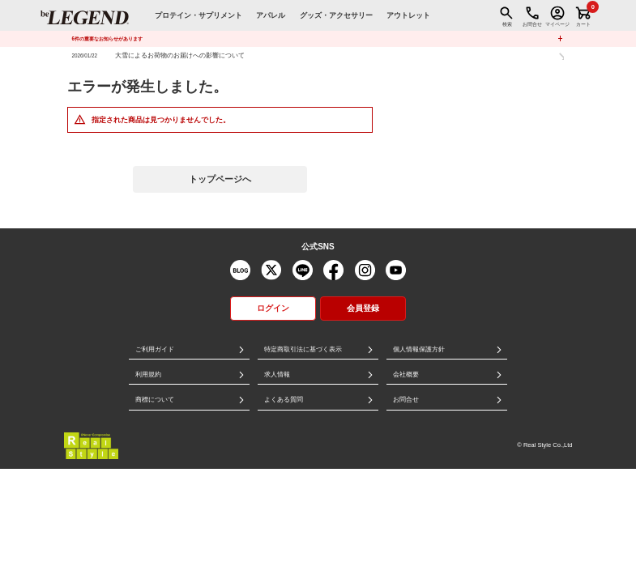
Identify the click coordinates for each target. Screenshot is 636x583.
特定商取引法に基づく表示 (303, 349)
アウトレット (408, 15)
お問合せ (406, 399)
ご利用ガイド (154, 349)
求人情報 (277, 374)
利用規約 (148, 374)
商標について (154, 399)
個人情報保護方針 (419, 349)
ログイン (273, 308)
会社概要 (406, 374)
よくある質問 (283, 399)
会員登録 (363, 308)
